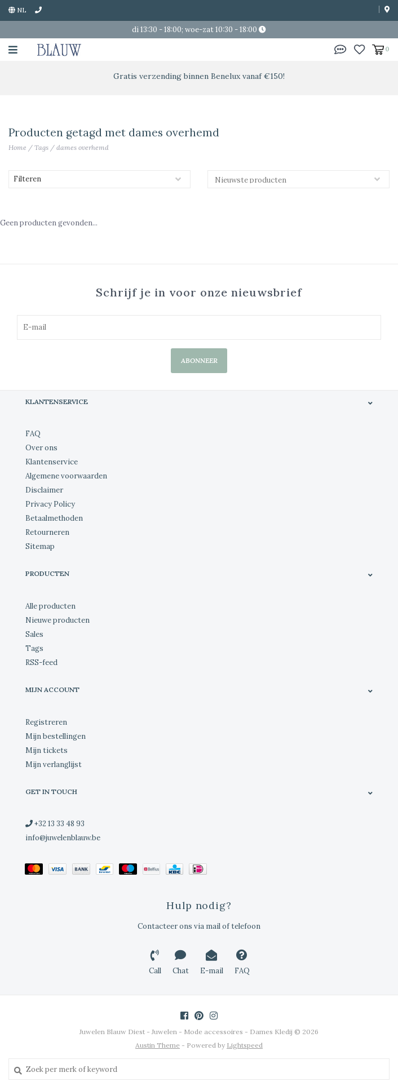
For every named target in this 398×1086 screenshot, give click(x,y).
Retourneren (47, 532)
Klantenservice (51, 462)
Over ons (41, 448)
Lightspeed (245, 1045)
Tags (41, 147)
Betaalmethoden (54, 518)
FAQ (33, 433)
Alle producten (50, 606)
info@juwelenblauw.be (62, 838)
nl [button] (17, 10)
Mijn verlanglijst (53, 764)
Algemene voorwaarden (66, 476)
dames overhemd (82, 147)
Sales (34, 634)
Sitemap (40, 546)
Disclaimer (44, 490)
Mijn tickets (46, 750)
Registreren (46, 722)
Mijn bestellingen (55, 736)
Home (17, 147)
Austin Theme (157, 1045)
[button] (340, 49)
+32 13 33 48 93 (55, 823)
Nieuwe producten (57, 620)
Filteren (27, 179)
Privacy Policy (50, 504)
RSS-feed (41, 662)
